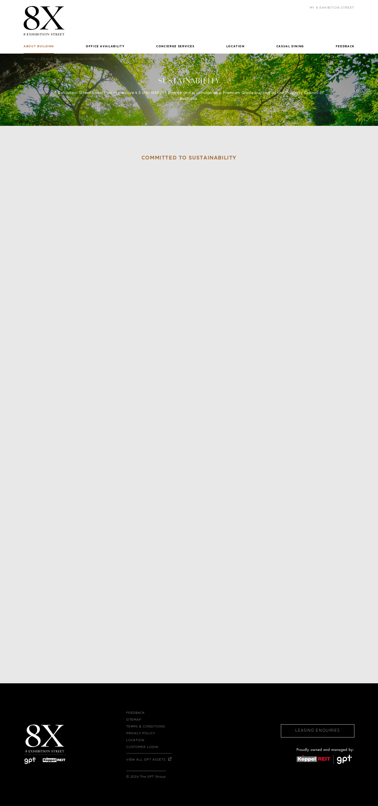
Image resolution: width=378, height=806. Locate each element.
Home (30, 59)
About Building (56, 59)
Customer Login (142, 747)
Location (135, 740)
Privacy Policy (140, 733)
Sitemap (133, 719)
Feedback (135, 713)
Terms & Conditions (145, 726)
